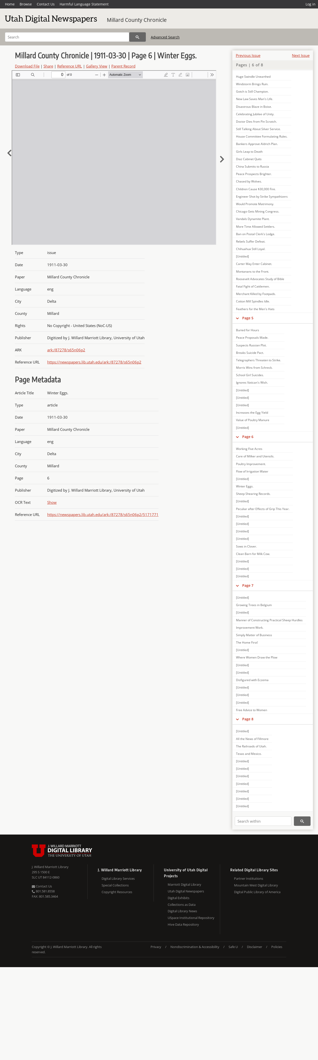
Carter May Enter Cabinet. (254, 264)
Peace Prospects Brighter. (254, 174)
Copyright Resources (117, 892)
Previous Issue (248, 55)
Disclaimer (254, 947)
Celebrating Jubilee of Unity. (255, 114)
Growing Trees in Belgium (254, 605)
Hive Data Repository (183, 924)
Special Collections (115, 885)
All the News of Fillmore (252, 739)
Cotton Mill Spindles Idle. (253, 301)
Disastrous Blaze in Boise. (254, 107)
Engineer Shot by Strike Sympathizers (262, 196)
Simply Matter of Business (254, 635)
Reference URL (69, 66)
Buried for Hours (247, 330)
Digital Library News (182, 911)
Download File (27, 66)
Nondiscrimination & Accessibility (194, 947)
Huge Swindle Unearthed (253, 76)
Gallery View (96, 66)
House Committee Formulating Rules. (261, 136)
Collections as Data (182, 904)
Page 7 (247, 585)
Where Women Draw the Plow (256, 657)
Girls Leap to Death (249, 151)
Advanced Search (165, 37)
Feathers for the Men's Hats (255, 309)
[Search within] (263, 821)
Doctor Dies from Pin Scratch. (256, 121)
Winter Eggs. (244, 486)
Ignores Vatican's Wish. (252, 382)
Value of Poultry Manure (252, 420)
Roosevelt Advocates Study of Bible (260, 279)
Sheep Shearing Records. (253, 494)
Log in (311, 4)
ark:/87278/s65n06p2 (66, 349)
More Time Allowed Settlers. (255, 226)
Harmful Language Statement (84, 4)
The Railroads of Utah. (251, 746)
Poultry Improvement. (251, 464)
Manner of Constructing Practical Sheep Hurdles (269, 620)
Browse (26, 4)
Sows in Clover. (246, 546)
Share (48, 66)
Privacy (156, 947)
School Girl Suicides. (250, 375)
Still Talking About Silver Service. (258, 129)
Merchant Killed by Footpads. (256, 294)
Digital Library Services (118, 878)
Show (52, 502)
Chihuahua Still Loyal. (250, 249)
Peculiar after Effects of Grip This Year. (262, 509)
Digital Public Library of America (257, 892)
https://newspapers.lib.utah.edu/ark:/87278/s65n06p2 (94, 362)
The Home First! (247, 642)
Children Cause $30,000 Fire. (256, 189)
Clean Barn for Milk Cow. (253, 554)
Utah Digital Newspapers (186, 891)
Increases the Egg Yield (252, 412)
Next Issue (301, 55)
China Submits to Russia (252, 166)
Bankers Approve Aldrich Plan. (257, 144)
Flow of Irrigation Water (252, 471)
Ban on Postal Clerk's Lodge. (255, 234)
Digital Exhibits (178, 898)
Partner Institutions (248, 878)
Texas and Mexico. (249, 754)
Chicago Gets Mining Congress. (257, 211)
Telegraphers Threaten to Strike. (258, 360)
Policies (276, 947)
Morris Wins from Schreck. (254, 368)
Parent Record (123, 66)
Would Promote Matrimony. (255, 204)
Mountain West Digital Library (256, 885)
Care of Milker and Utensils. (255, 456)
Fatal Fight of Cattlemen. (253, 286)
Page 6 (247, 436)
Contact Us (46, 4)
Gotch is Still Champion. (252, 91)
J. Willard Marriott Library (50, 867)
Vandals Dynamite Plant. (253, 219)
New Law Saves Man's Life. (254, 99)
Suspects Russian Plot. (251, 345)
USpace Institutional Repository (191, 917)
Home (10, 4)
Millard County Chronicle (137, 19)
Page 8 (247, 719)
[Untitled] (242, 256)
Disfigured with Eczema (252, 680)
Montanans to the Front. (252, 271)
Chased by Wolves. (249, 181)
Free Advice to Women (251, 710)
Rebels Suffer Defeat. (250, 241)
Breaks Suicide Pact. (250, 353)
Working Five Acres (249, 449)
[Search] (67, 37)
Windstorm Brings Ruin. (252, 84)
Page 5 (247, 318)
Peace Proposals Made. (252, 337)
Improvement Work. (249, 627)
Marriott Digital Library (184, 884)
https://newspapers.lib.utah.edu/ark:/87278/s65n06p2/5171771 (103, 514)
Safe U (233, 947)
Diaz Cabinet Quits (249, 159)
